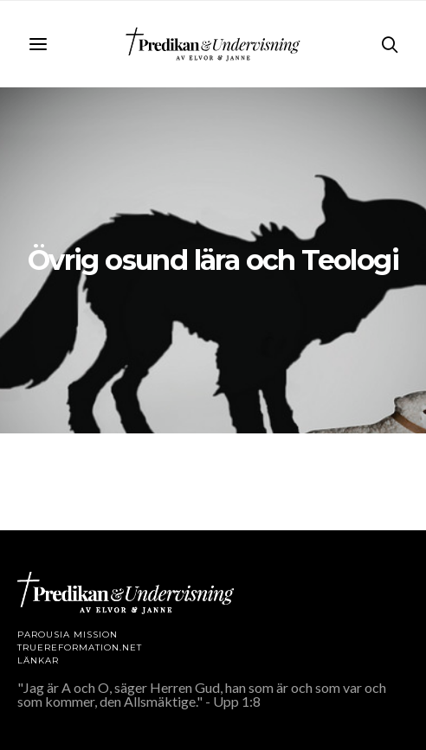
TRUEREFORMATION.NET (79, 647)
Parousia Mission (67, 634)
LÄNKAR (38, 660)
